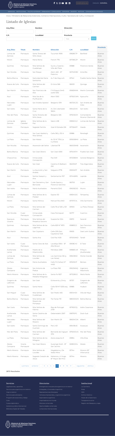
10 (67, 366)
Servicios (11, 11)
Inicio (8, 16)
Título (23, 50)
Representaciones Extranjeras (48, 392)
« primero (25, 366)
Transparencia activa (87, 400)
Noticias (81, 11)
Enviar (94, 38)
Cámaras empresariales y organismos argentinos (54, 395)
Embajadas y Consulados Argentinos (50, 389)
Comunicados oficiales (94, 11)
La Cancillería (85, 386)
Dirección (68, 28)
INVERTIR (74, 11)
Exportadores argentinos (47, 398)
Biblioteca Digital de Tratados (15, 409)
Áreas (83, 389)
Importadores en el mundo (47, 400)
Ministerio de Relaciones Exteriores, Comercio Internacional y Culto (39, 16)
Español (103, 3)
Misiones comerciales (46, 403)
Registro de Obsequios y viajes (90, 403)
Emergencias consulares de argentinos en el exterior (55, 386)
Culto (8, 400)
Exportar (65, 11)
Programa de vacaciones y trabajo (16, 398)
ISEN (82, 392)
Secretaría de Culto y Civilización (81, 16)
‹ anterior (34, 366)
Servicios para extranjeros (14, 395)
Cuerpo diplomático (12, 403)
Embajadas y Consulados (51, 11)
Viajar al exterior (11, 392)
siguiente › (81, 366)
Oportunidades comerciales (48, 406)
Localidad (39, 35)
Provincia (68, 35)
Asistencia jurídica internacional (16, 406)
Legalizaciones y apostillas (14, 386)
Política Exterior (34, 11)
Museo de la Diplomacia (88, 398)
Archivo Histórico (86, 395)
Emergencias (82, 3)
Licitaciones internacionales (48, 409)
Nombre (38, 28)
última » (90, 366)
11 (70, 366)
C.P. (8, 35)
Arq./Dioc (10, 28)
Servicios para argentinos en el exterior (18, 389)
